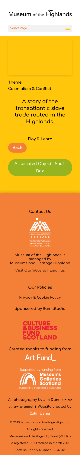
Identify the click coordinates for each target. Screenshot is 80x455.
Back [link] (17, 147)
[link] (40, 14)
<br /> (40, 57)
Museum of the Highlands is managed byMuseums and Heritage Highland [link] (40, 259)
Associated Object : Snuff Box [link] (40, 167)
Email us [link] (57, 270)
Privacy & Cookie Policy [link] (40, 297)
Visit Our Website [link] (30, 270)
